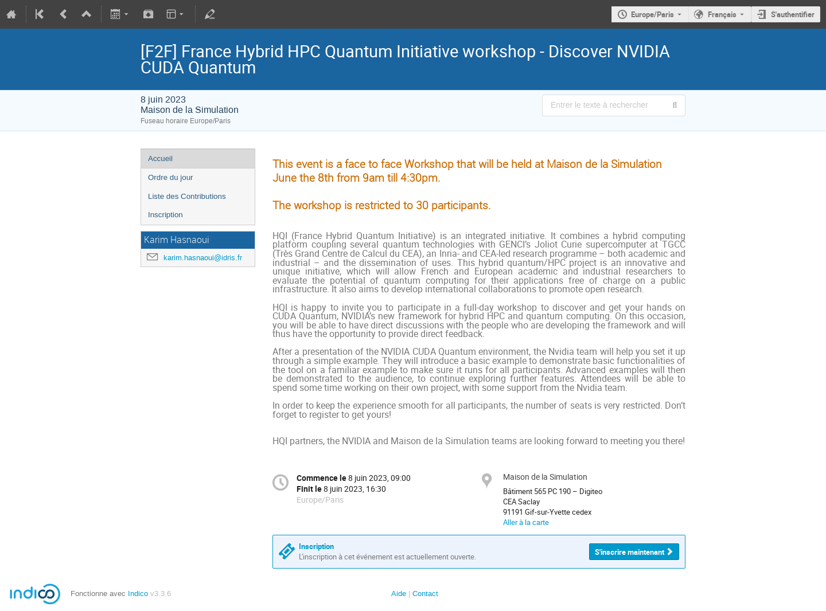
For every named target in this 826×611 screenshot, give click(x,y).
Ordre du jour (170, 177)
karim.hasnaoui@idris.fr (202, 258)
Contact (425, 593)
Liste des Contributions (187, 196)
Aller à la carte (526, 522)
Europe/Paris (652, 14)
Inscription (165, 214)
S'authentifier (793, 14)
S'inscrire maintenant (629, 552)
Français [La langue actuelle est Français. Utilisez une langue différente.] (722, 14)
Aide (398, 593)
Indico (138, 593)
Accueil (160, 158)
